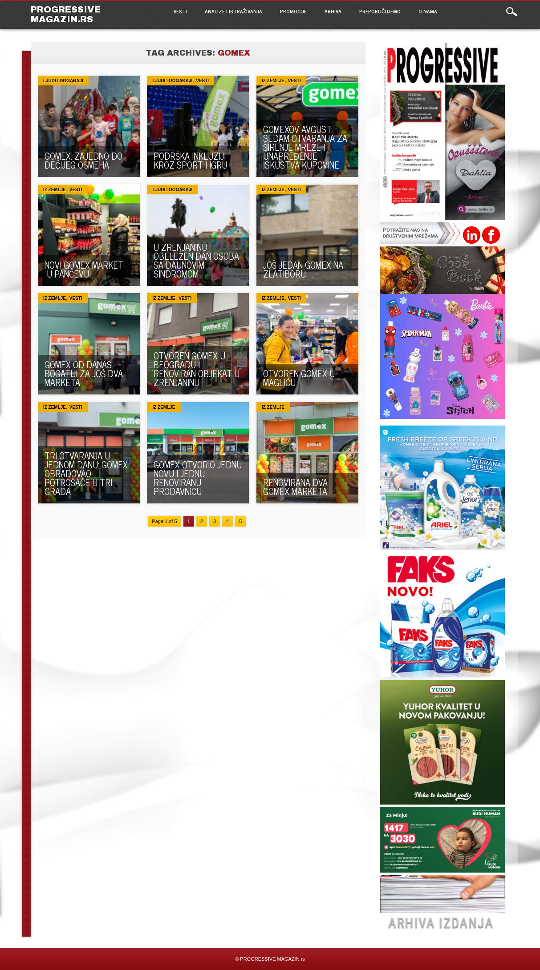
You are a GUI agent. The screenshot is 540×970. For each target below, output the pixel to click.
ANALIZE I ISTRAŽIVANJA (233, 11)
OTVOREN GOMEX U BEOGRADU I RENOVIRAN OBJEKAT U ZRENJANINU (197, 369)
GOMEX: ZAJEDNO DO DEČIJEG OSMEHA (83, 160)
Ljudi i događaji (63, 80)
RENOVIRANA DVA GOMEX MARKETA (295, 487)
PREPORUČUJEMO (380, 11)
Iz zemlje (273, 80)
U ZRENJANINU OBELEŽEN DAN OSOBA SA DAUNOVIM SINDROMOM (196, 260)
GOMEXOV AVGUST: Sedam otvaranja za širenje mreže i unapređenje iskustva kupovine (305, 147)
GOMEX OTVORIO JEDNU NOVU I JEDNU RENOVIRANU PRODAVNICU (198, 478)
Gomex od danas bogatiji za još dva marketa (84, 373)
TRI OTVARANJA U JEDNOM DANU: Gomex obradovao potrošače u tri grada (86, 473)
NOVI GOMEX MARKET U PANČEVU (84, 269)
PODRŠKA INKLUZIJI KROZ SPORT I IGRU (190, 160)
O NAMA (427, 11)
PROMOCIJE (293, 11)
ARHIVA (333, 11)
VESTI (180, 11)
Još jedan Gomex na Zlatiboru (303, 269)
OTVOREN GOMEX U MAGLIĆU (299, 378)
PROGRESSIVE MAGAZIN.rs (66, 14)
